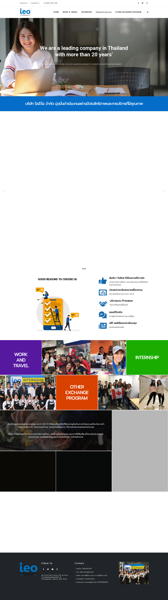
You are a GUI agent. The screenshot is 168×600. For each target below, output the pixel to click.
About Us (23, 3)
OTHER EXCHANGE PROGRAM (128, 12)
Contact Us (34, 3)
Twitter (48, 569)
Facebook (43, 569)
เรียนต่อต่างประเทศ (104, 12)
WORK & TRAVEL (70, 12)
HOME (56, 12)
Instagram (57, 569)
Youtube (52, 569)
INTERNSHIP (86, 12)
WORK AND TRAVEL (21, 360)
